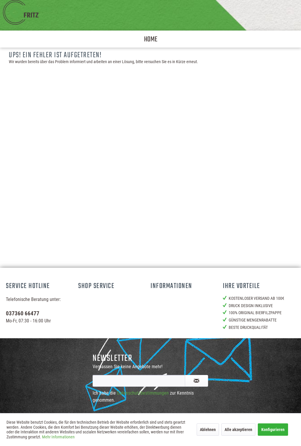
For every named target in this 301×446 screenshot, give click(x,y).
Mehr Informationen (58, 437)
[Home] (150, 39)
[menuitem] (150, 39)
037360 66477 (22, 313)
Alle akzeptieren (238, 429)
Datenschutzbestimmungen (143, 393)
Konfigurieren (273, 429)
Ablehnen (208, 429)
